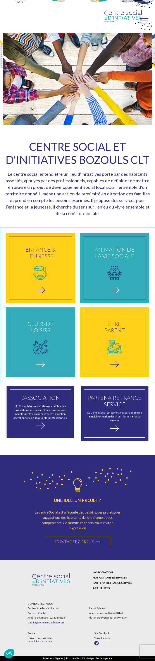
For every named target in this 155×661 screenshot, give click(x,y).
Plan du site (72, 658)
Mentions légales (53, 658)
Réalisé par (97, 658)
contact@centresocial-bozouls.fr (46, 622)
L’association (103, 572)
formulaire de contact (40, 641)
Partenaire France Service (112, 582)
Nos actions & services (110, 577)
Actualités (101, 588)
